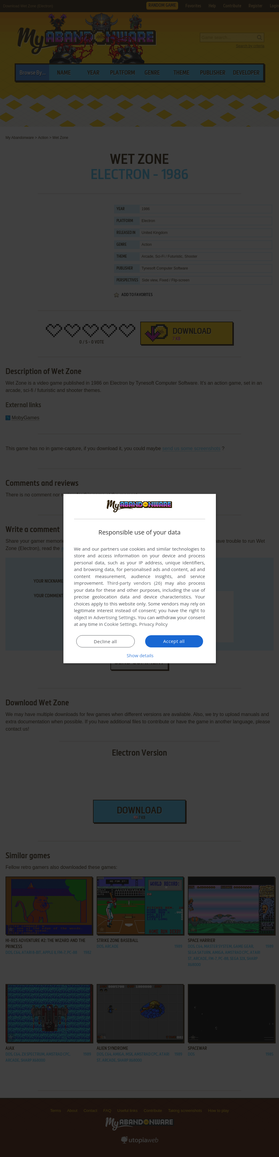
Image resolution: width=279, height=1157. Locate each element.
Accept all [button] (174, 641)
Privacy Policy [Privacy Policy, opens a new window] (153, 624)
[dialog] (139, 578)
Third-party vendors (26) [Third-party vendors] (134, 583)
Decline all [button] (105, 641)
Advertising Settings (115, 617)
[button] (140, 655)
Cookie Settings (120, 624)
